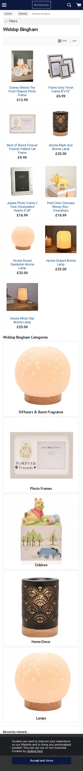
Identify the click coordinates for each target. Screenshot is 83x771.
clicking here (35, 751)
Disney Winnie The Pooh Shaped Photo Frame (22, 91)
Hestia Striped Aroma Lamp (61, 262)
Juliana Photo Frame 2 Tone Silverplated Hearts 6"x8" (22, 206)
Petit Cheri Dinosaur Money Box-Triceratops (61, 206)
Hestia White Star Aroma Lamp (22, 320)
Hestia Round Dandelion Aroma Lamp (22, 264)
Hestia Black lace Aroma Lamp (61, 147)
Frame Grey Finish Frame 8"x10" (60, 89)
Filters (13, 21)
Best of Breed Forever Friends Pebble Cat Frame (22, 149)
